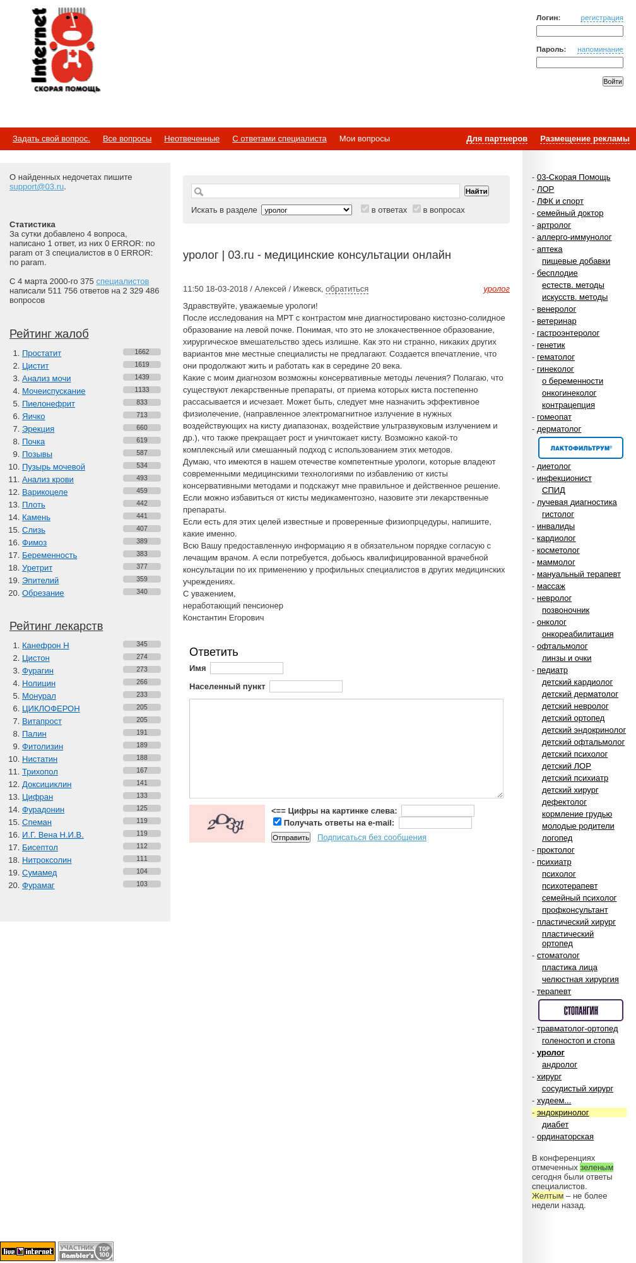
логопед (557, 838)
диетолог (554, 466)
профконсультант (575, 910)
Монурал (39, 696)
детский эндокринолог (584, 730)
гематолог (556, 357)
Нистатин (39, 759)
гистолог (558, 514)
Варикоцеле (45, 492)
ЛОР (545, 189)
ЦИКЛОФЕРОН (51, 708)
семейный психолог (579, 898)
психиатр (554, 862)
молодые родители (578, 826)
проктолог (556, 850)
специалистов (122, 281)
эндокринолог (563, 1112)
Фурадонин (43, 809)
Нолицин (39, 683)
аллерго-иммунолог (574, 237)
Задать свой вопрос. (51, 138)
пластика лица (570, 967)
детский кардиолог (577, 682)
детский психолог (575, 754)
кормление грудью (577, 814)
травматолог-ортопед (577, 1028)
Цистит (35, 366)
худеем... (554, 1100)
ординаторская (565, 1136)
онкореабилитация (578, 634)
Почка (33, 441)
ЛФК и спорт (560, 201)
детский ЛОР (566, 766)
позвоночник (565, 610)
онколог (552, 622)
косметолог (558, 550)
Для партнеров (496, 138)
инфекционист (564, 478)
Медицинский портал (65, 51)
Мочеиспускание (53, 391)
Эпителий (40, 580)
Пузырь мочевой (53, 466)
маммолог (556, 562)
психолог (559, 874)
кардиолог (556, 538)
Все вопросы (127, 138)
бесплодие (557, 273)
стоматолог (558, 955)
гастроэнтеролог (568, 333)
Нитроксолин (47, 860)
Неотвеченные (192, 138)
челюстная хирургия (580, 979)
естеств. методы (573, 285)
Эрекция (38, 429)
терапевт (554, 991)
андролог (559, 1064)
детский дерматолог (580, 694)
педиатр (552, 670)
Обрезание (43, 593)
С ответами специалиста (279, 138)
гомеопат (554, 417)
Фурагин (38, 670)
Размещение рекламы (585, 138)
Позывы (37, 454)
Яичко (33, 416)
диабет (555, 1124)
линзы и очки (566, 658)
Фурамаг (38, 885)
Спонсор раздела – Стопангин (580, 1010)
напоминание (600, 49)
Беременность (49, 555)
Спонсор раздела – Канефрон (580, 448)
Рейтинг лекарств (56, 626)
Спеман (37, 822)
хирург (549, 1076)
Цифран (37, 797)
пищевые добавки (576, 261)
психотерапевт (570, 886)
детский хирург (570, 790)
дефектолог (564, 802)
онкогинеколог (569, 393)
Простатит (41, 353)
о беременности (572, 381)
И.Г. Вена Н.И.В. (53, 834)
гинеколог (555, 369)
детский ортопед (573, 718)
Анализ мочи (46, 378)
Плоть (33, 504)
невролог (554, 598)
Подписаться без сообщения (372, 837)
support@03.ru (36, 186)
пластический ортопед (568, 938)
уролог (551, 1052)
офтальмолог (562, 646)
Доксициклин (46, 784)
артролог (554, 225)
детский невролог (575, 706)
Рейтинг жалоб (49, 334)
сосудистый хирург (577, 1088)
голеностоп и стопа (578, 1040)
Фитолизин (42, 746)
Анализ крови (48, 479)
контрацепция (568, 405)
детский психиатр (575, 778)
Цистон (36, 658)
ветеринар (557, 321)
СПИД (553, 490)
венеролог (556, 309)
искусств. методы (575, 297)
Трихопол (40, 771)
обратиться (347, 289)
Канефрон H (45, 645)
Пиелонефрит (48, 403)
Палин (34, 733)
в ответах (390, 210)
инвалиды (556, 526)
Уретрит (37, 567)
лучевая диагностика (577, 502)
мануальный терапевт (579, 574)
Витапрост (42, 721)
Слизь (33, 530)
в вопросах (443, 210)
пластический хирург (576, 922)
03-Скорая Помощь (574, 177)
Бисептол (40, 847)
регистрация (601, 17)
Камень (36, 517)
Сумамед (39, 872)
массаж (551, 586)
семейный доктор (570, 213)
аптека (550, 249)
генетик (551, 345)
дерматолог (559, 429)
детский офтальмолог (583, 742)
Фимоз (34, 542)
